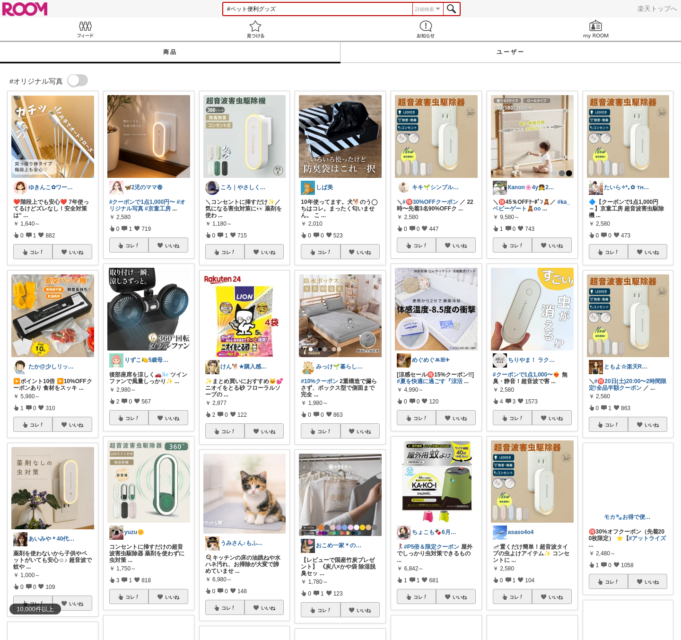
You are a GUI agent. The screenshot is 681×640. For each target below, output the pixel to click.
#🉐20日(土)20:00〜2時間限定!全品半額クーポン (627, 384)
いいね (76, 252)
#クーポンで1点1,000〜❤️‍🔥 (526, 374)
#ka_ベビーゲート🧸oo (531, 205)
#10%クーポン (319, 381)
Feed (85, 29)
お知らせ (425, 29)
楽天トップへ (657, 8)
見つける (255, 29)
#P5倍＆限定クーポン (431, 547)
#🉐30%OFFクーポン (430, 202)
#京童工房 (158, 208)
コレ (37, 252)
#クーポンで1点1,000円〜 (142, 202)
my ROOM (596, 29)
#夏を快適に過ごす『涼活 (430, 381)
